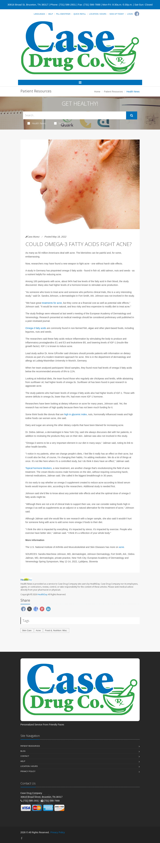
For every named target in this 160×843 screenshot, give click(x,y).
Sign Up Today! (117, 14)
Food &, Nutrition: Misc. (56, 630)
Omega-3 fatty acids (35, 328)
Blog (23, 751)
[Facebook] (137, 13)
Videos (60, 123)
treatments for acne (52, 303)
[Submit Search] (131, 115)
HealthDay (42, 594)
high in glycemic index (75, 414)
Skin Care (27, 630)
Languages (39, 14)
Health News (36, 123)
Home (97, 91)
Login (130, 14)
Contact (25, 756)
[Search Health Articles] (74, 115)
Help (50, 14)
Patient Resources (113, 91)
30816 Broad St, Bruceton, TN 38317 (27, 4)
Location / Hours (97, 14)
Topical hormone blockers (38, 468)
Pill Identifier (63, 14)
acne (121, 547)
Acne (38, 630)
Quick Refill (79, 14)
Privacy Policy (28, 771)
